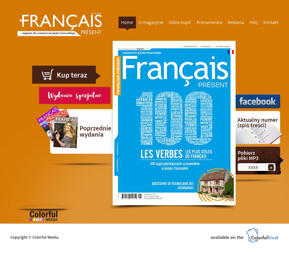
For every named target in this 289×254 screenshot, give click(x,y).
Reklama (236, 22)
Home (127, 22)
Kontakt (270, 22)
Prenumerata (209, 22)
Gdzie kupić (180, 22)
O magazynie (151, 22)
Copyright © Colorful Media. (34, 237)
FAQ (254, 22)
